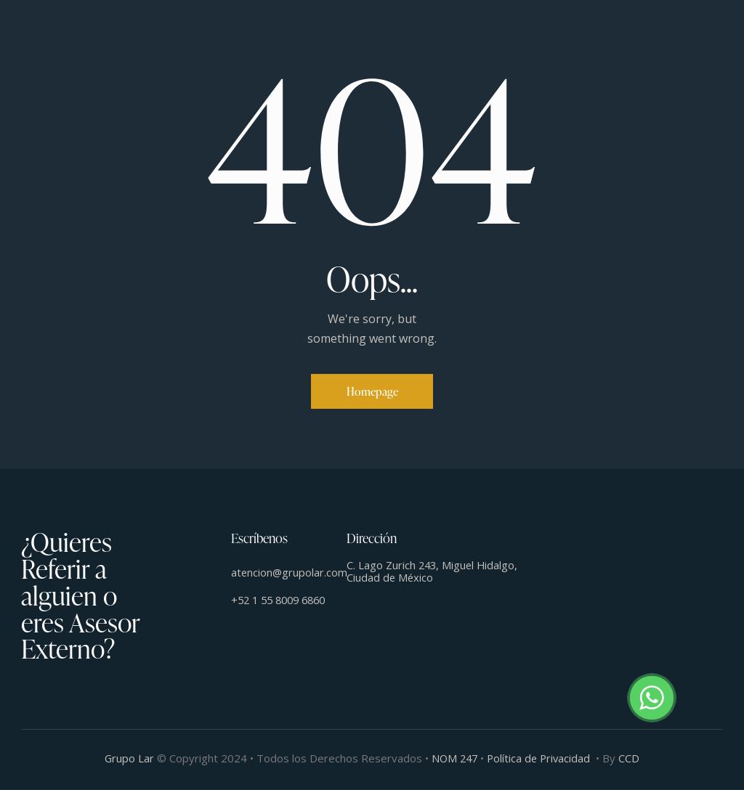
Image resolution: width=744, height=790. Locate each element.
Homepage (372, 391)
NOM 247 (453, 759)
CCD (632, 759)
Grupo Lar (127, 759)
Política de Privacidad (541, 759)
